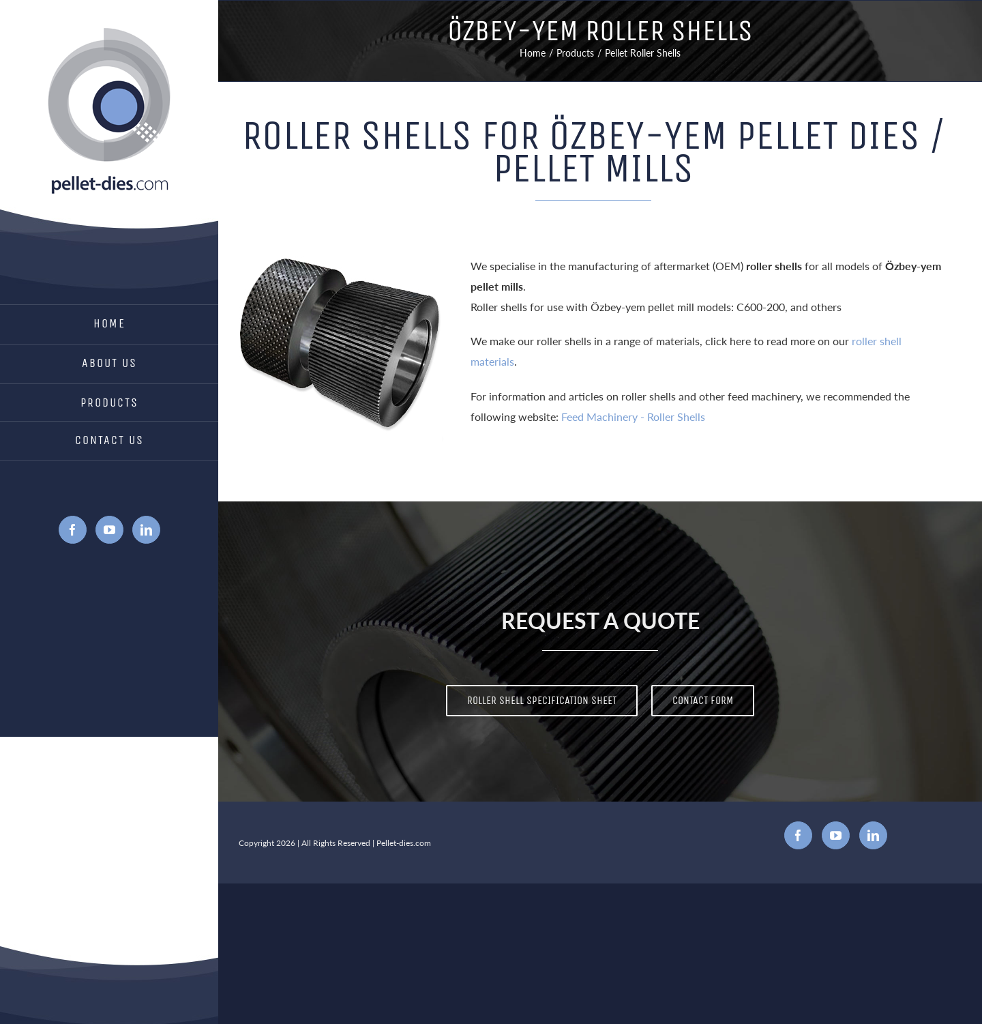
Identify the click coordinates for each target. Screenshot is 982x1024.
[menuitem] (109, 324)
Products (109, 402)
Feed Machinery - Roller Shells (633, 416)
